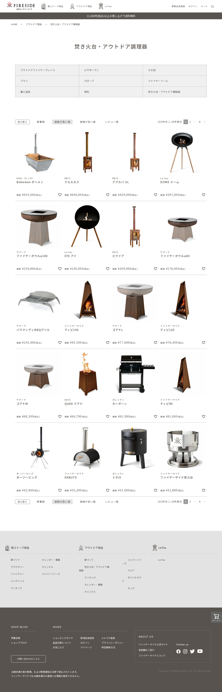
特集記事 (15, 638)
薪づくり (15, 559)
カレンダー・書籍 (51, 559)
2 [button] (190, 121)
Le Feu (108, 6)
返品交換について (62, 642)
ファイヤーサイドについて (152, 655)
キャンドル (47, 567)
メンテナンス (17, 581)
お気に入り (58, 647)
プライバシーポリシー (112, 642)
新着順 (41, 121)
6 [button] (200, 121)
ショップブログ (19, 642)
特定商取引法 (108, 647)
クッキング (16, 588)
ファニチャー (17, 573)
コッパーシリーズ (51, 573)
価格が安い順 (88, 121)
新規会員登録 (87, 638)
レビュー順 (111, 121)
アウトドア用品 (84, 6)
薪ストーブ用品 (55, 6)
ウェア (131, 570)
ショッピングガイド (63, 638)
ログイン (84, 642)
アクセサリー (17, 567)
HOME (14, 24)
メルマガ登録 (108, 638)
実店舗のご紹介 (146, 650)
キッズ (131, 588)
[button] (204, 122)
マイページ (86, 647)
